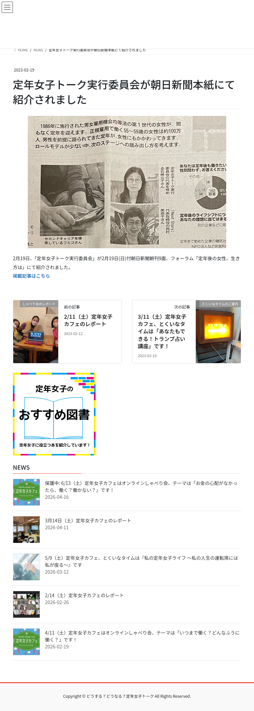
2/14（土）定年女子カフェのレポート (84, 595)
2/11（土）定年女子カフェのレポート (88, 320)
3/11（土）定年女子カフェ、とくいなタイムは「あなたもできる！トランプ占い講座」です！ (162, 331)
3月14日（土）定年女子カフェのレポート (88, 520)
